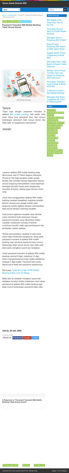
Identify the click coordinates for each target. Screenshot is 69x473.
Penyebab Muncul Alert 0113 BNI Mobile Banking (56, 31)
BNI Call (50, 115)
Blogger (54, 471)
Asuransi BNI (52, 112)
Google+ (27, 338)
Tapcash (50, 153)
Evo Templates (62, 471)
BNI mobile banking (19, 114)
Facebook (17, 338)
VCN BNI (50, 155)
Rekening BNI (52, 148)
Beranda (26, 465)
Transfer (58, 153)
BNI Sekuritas (52, 120)
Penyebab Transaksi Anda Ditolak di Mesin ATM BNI (56, 84)
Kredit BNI (51, 135)
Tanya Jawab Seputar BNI (14, 3)
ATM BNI (61, 112)
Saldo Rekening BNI (54, 150)
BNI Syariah (51, 122)
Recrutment (52, 145)
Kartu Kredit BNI (53, 127)
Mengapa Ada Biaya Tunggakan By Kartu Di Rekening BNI (56, 99)
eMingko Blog (33, 471)
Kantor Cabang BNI (54, 125)
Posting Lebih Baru (10, 465)
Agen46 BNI (51, 110)
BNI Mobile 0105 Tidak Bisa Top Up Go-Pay (55, 22)
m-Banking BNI (25, 21)
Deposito (60, 122)
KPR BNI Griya (52, 132)
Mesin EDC (51, 140)
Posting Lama (39, 465)
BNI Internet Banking (55, 117)
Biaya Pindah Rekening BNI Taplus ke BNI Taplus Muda (56, 46)
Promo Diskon (52, 143)
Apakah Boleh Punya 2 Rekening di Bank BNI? (56, 55)
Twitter (35, 338)
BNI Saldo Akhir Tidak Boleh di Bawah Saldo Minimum (56, 64)
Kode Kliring (52, 130)
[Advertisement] (23, 48)
